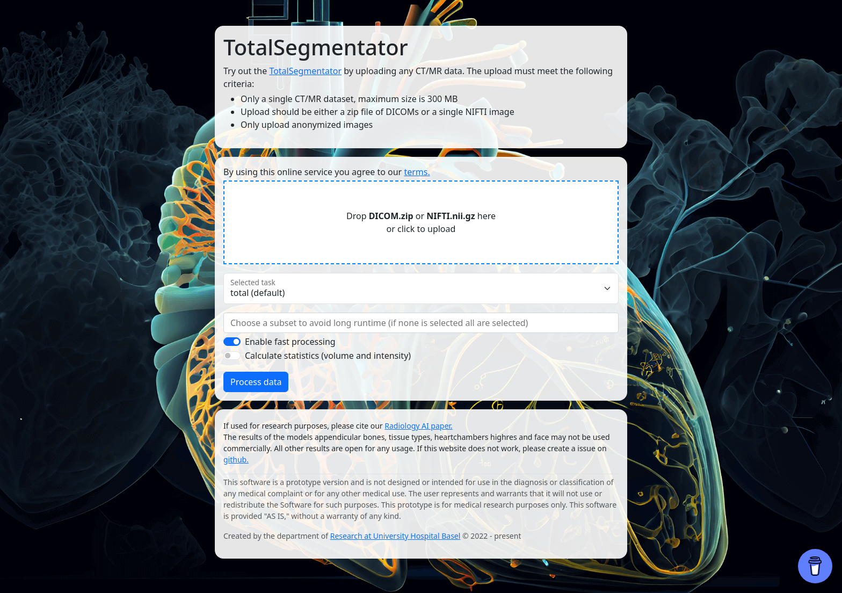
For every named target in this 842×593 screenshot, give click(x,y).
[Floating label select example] (421, 288)
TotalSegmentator (305, 71)
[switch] (232, 341)
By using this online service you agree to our (326, 172)
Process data (255, 382)
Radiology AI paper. (418, 426)
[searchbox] (421, 322)
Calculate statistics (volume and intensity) (328, 355)
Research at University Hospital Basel (395, 536)
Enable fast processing (290, 342)
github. (236, 459)
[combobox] (421, 323)
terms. (417, 172)
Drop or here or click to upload (421, 222)
